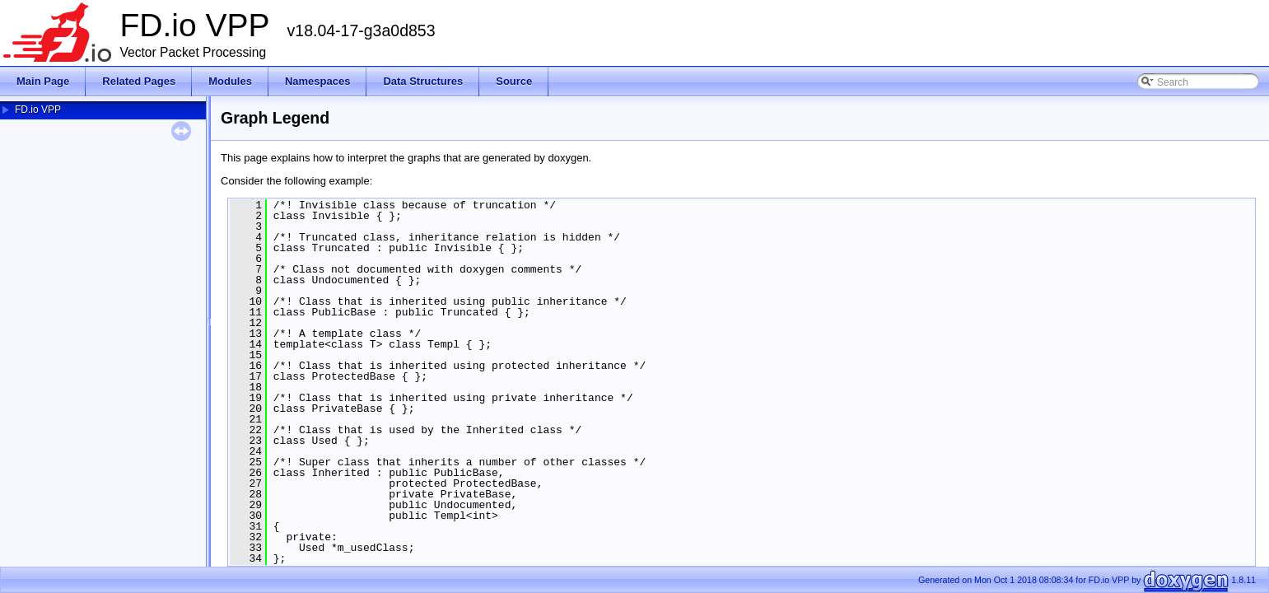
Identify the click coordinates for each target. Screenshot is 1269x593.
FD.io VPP (38, 109)
